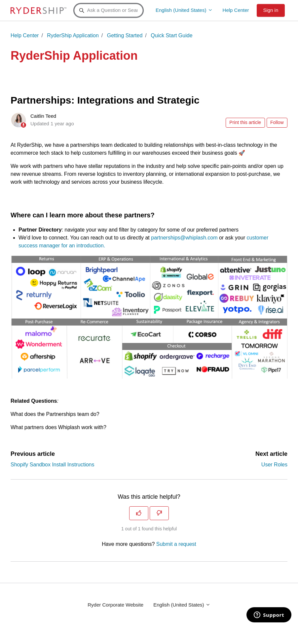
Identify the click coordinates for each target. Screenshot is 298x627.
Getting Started (125, 35)
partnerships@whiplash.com (184, 237)
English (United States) (184, 10)
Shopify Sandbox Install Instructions (52, 464)
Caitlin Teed (43, 116)
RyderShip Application (73, 35)
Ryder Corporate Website (115, 605)
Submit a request (176, 544)
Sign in (270, 10)
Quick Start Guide (171, 35)
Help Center (236, 10)
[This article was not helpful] (159, 513)
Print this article (245, 122)
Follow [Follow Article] (276, 122)
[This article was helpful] (138, 513)
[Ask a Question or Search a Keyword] (108, 10)
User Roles (274, 464)
